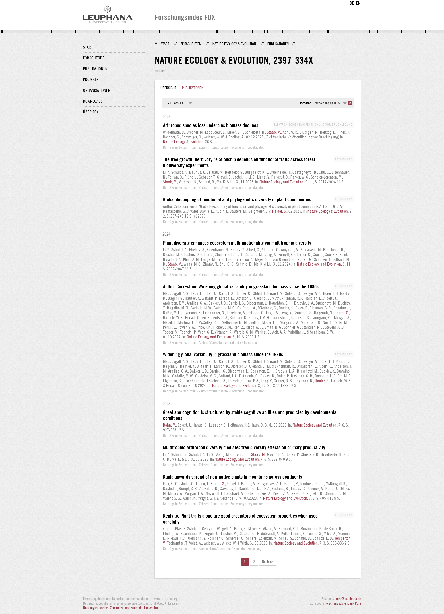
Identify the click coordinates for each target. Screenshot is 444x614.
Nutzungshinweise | (96, 607)
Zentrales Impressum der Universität (134, 607)
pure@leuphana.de (348, 598)
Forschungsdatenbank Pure (343, 603)
